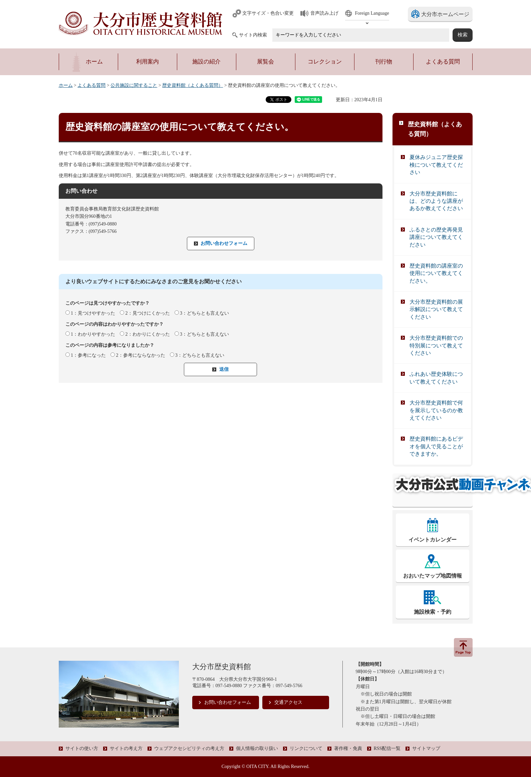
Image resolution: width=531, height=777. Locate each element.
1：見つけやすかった (93, 313)
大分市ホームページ (445, 14)
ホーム (66, 85)
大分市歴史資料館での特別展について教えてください (436, 345)
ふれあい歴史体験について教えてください (436, 377)
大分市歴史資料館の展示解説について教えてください (436, 309)
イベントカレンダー (433, 539)
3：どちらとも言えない (204, 313)
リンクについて (306, 748)
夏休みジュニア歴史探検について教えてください (436, 164)
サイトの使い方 (81, 748)
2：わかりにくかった (147, 334)
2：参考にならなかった (140, 355)
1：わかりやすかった (93, 334)
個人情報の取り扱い (257, 748)
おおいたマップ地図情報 (432, 576)
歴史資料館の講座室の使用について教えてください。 (436, 273)
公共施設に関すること (133, 85)
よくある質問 (91, 85)
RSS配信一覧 (387, 748)
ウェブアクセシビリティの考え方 (189, 748)
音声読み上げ (324, 13)
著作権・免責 (348, 748)
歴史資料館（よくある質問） (192, 85)
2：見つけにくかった (147, 313)
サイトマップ (426, 748)
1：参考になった (88, 355)
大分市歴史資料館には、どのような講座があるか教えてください (436, 201)
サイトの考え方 (126, 748)
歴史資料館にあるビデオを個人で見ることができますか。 (436, 446)
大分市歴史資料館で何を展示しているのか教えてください (436, 410)
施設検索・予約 (432, 612)
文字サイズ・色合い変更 (268, 13)
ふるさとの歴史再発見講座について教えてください (436, 237)
